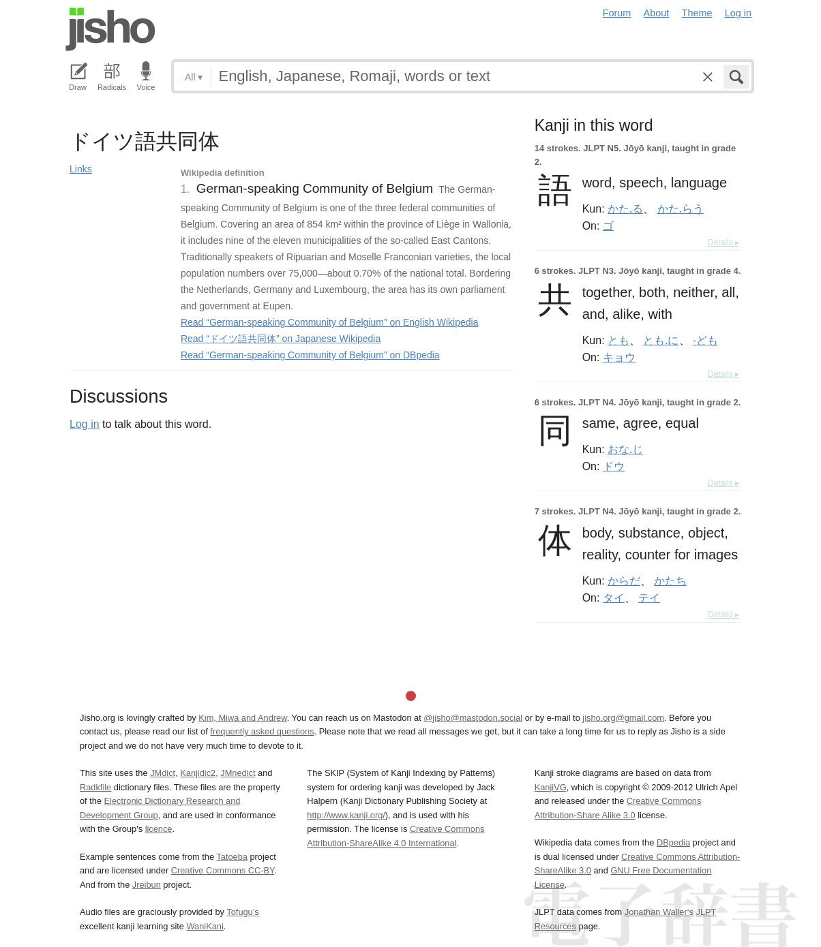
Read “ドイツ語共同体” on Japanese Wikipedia (280, 338)
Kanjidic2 (197, 773)
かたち (670, 580)
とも (618, 339)
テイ (649, 597)
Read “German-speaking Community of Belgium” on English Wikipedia (330, 322)
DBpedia (673, 842)
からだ (624, 580)
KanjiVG (551, 787)
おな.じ (625, 448)
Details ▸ (723, 242)
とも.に (660, 339)
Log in (738, 12)
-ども (705, 339)
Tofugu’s (242, 912)
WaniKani (205, 926)
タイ (614, 597)
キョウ (619, 357)
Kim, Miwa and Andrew (242, 718)
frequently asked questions (262, 731)
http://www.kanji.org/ (346, 815)
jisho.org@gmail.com (623, 718)
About (657, 12)
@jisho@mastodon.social (472, 718)
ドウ (614, 466)
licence (159, 829)
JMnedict (237, 773)
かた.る (625, 208)
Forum (617, 12)
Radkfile (95, 787)
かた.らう (680, 208)
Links (81, 169)
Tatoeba (232, 857)
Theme (697, 12)
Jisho (110, 29)
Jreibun (146, 885)
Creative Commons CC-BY (222, 870)
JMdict (162, 773)
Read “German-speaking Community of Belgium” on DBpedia (310, 355)
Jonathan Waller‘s (659, 912)
